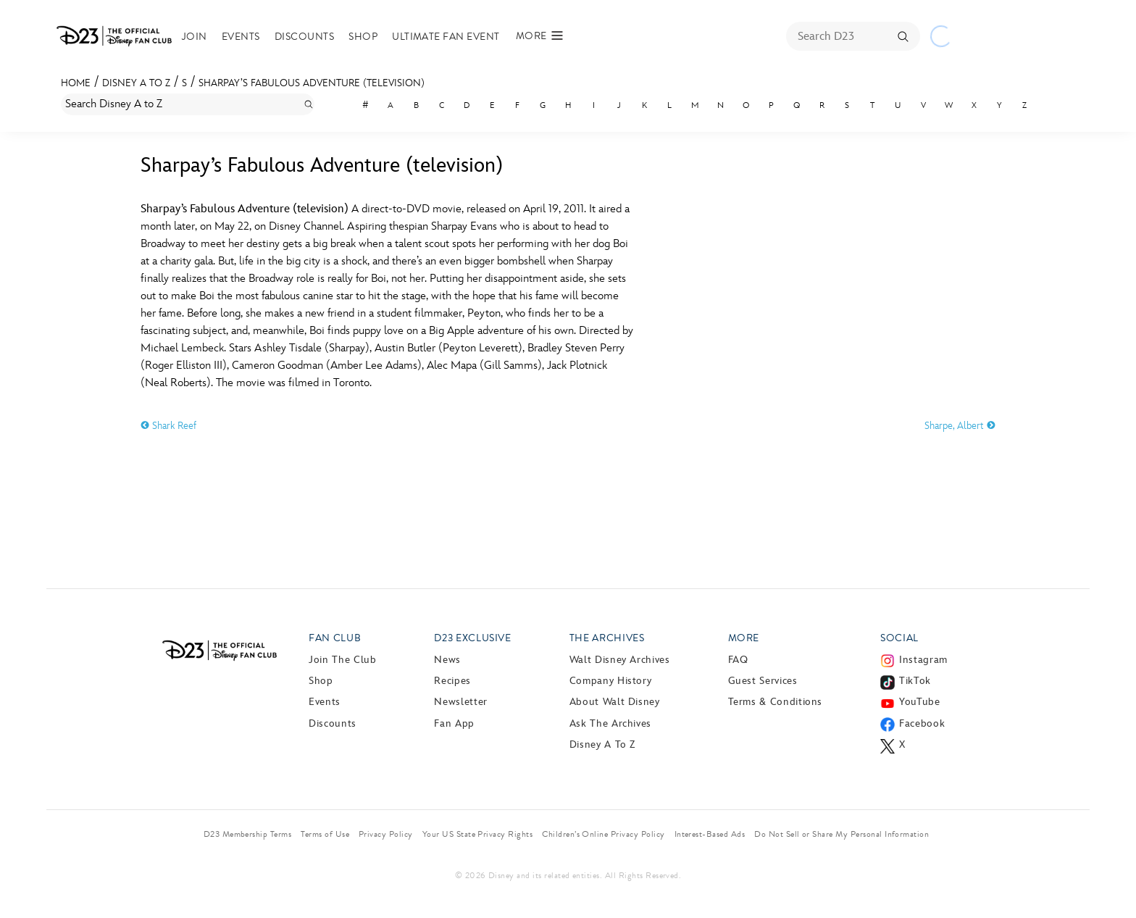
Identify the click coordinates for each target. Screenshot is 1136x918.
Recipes (452, 681)
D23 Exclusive (472, 638)
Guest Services (763, 681)
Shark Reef (168, 426)
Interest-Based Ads (710, 833)
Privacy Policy (386, 833)
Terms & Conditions (775, 702)
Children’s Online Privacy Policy (603, 833)
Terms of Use (325, 833)
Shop (362, 36)
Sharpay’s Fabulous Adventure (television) (312, 83)
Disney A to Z (136, 83)
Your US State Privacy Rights (477, 833)
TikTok (915, 681)
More (744, 638)
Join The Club (342, 660)
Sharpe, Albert (959, 426)
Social (899, 638)
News (447, 660)
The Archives (607, 638)
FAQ (738, 660)
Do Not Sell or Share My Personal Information (841, 833)
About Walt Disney (614, 702)
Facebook (922, 723)
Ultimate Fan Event (446, 36)
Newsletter (460, 702)
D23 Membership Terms (248, 833)
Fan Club (335, 638)
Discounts (304, 36)
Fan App (454, 723)
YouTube (919, 702)
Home (76, 83)
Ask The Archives (610, 723)
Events (241, 36)
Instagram (923, 660)
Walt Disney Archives (619, 660)
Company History (610, 681)
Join (194, 36)
